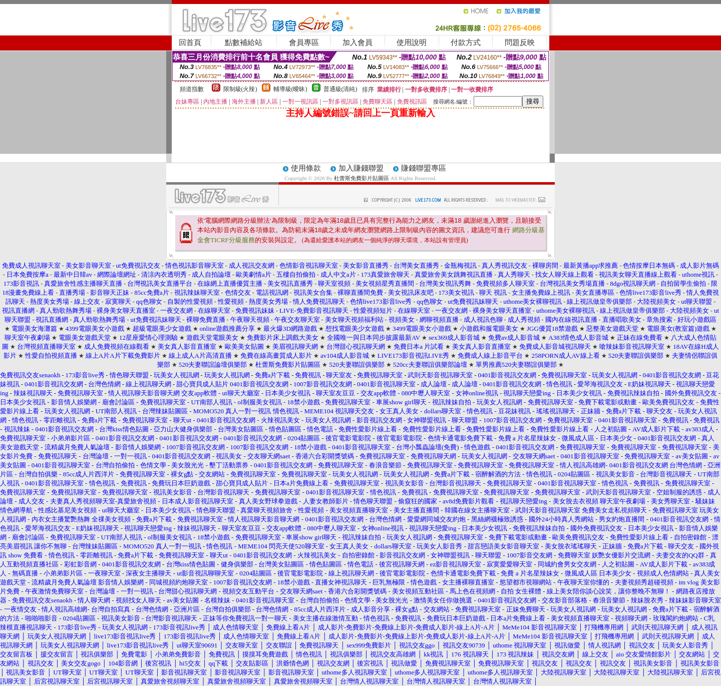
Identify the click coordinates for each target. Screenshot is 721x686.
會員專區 (304, 43)
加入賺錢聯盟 (361, 168)
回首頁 (190, 43)
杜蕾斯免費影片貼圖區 (361, 178)
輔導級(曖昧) (290, 89)
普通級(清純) (340, 89)
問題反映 (520, 43)
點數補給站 (243, 43)
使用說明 (412, 43)
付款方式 (466, 43)
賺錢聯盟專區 (423, 168)
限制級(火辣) (240, 89)
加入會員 (357, 43)
